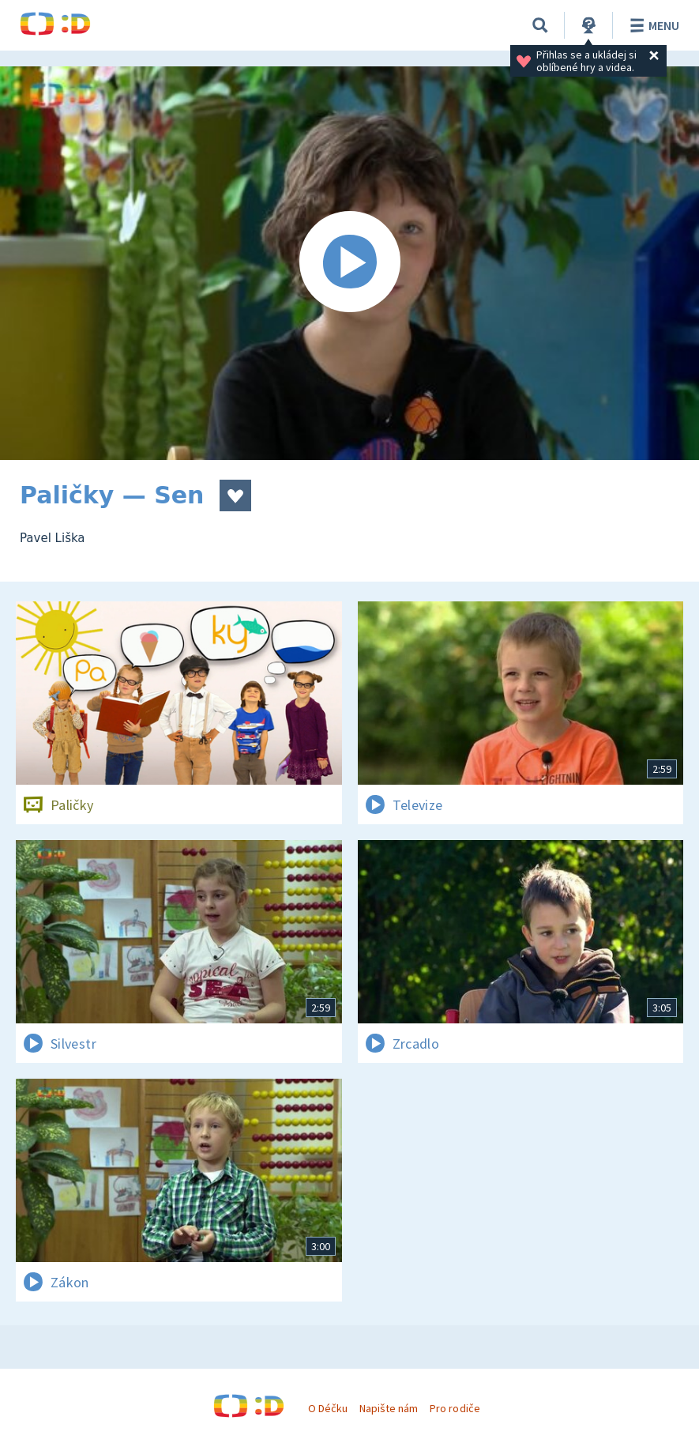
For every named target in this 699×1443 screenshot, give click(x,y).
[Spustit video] (349, 263)
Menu (652, 25)
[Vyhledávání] (540, 25)
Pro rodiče (454, 1408)
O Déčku (328, 1408)
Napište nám (388, 1408)
